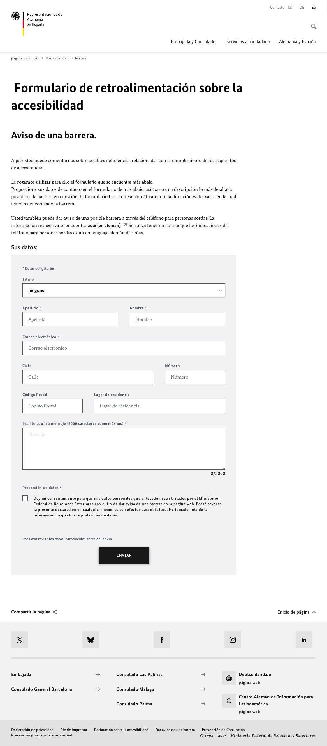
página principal (27, 58)
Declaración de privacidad (32, 730)
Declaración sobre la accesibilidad (121, 730)
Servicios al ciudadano (248, 41)
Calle (27, 365)
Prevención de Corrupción (223, 730)
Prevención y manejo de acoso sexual (41, 735)
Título (28, 279)
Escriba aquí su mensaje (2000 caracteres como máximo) (74, 423)
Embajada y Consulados (194, 41)
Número (172, 365)
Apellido (31, 308)
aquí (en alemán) (104, 225)
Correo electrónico (40, 337)
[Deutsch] (302, 7)
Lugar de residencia (112, 394)
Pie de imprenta (74, 730)
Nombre (138, 308)
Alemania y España (297, 41)
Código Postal (34, 394)
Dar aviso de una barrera (175, 730)
